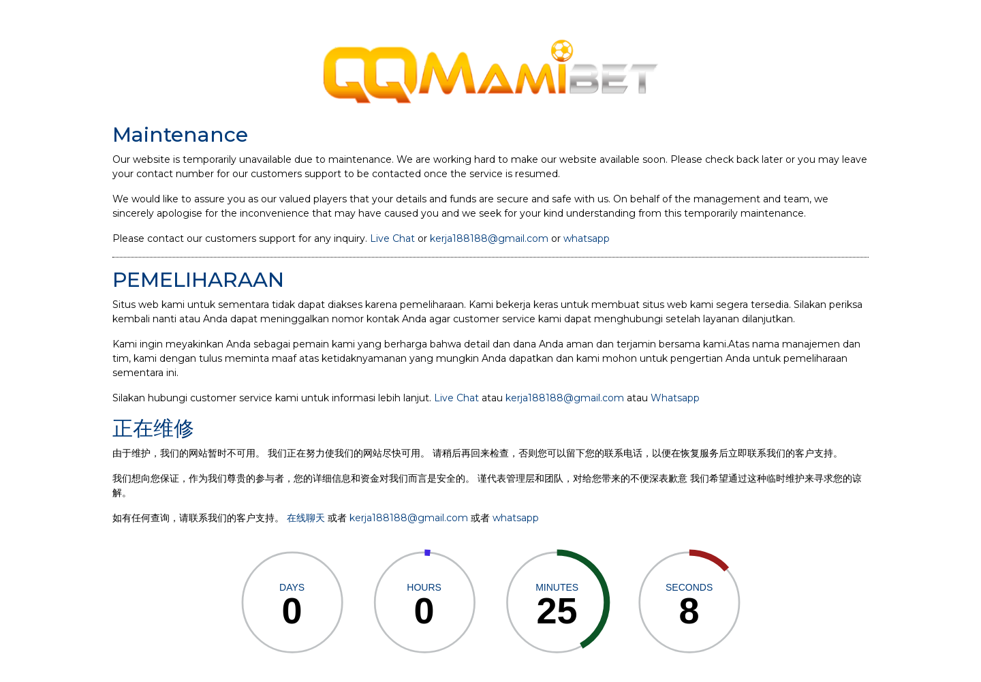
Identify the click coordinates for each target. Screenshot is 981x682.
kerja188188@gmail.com (489, 238)
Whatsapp (675, 398)
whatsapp (586, 238)
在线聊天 (306, 518)
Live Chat (392, 238)
